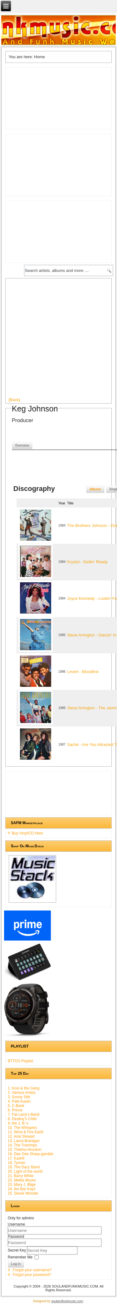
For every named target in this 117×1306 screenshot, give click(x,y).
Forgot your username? (32, 1270)
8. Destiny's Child (22, 1119)
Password (16, 1236)
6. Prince (15, 1110)
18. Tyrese (16, 1163)
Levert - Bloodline (83, 671)
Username (16, 1224)
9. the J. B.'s (18, 1123)
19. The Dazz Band (24, 1167)
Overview (22, 445)
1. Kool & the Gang (23, 1088)
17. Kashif (16, 1158)
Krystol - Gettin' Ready (87, 561)
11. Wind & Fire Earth (26, 1132)
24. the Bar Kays (22, 1189)
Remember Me (20, 1257)
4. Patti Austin (19, 1101)
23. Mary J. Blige (22, 1184)
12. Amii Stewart (21, 1136)
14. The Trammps (22, 1145)
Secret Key (17, 1250)
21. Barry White (21, 1176)
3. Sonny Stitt (19, 1097)
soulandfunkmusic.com (67, 1301)
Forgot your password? (32, 1275)
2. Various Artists (22, 1092)
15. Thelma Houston (24, 1149)
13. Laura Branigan (24, 1141)
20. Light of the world (25, 1171)
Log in (16, 1264)
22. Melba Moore (22, 1180)
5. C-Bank (16, 1106)
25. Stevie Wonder (23, 1193)
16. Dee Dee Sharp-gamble (30, 1154)
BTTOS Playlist (20, 1061)
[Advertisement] (58, 340)
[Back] (14, 399)
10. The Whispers (22, 1127)
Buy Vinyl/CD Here (27, 833)
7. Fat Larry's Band (23, 1114)
